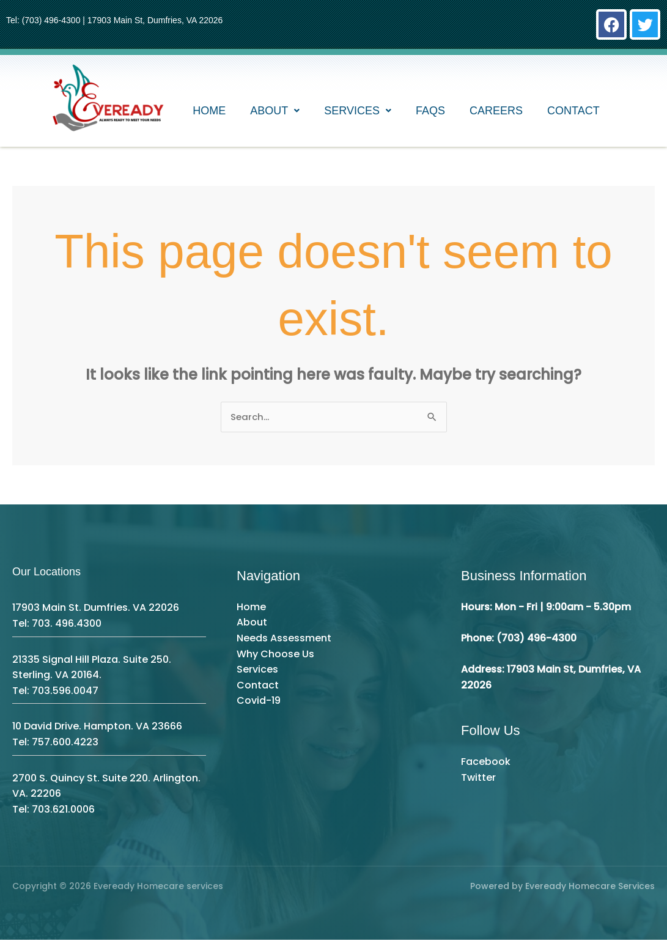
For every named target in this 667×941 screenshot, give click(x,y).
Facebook (485, 763)
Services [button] (357, 113)
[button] (275, 113)
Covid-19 (259, 702)
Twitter (478, 778)
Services (257, 670)
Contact (573, 113)
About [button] (275, 113)
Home (209, 113)
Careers (496, 113)
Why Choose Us (275, 655)
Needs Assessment (284, 639)
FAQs (430, 113)
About (252, 623)
